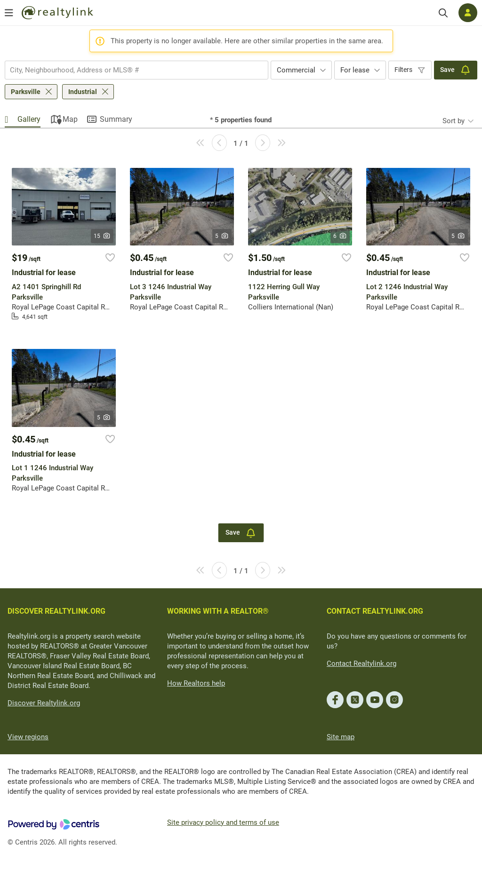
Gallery (28, 119)
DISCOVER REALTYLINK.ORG (56, 611)
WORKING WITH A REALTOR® (218, 611)
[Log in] (467, 12)
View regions (28, 737)
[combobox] (136, 70)
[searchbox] (130, 70)
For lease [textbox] (355, 70)
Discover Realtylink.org (44, 703)
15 (102, 236)
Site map (340, 737)
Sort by (453, 121)
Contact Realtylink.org (361, 663)
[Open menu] (9, 12)
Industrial (82, 91)
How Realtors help (196, 683)
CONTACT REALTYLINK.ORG (375, 611)
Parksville (25, 91)
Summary (116, 119)
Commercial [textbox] (296, 70)
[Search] (443, 13)
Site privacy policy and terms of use (223, 822)
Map (70, 119)
